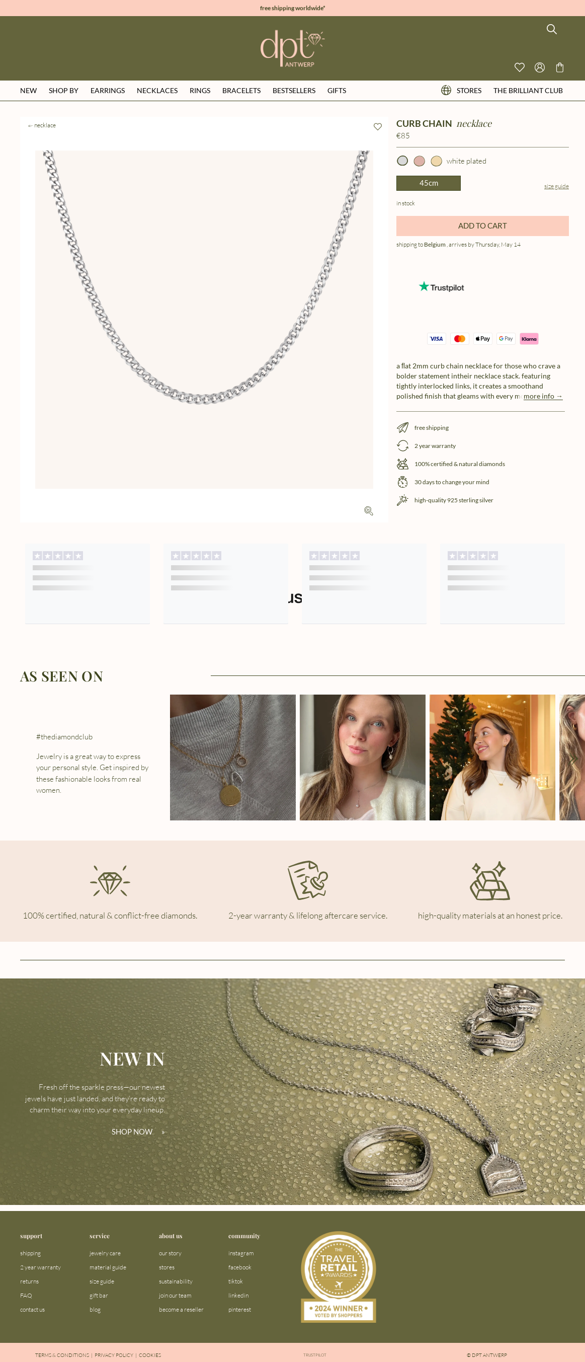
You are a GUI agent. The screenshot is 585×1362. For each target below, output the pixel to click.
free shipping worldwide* (292, 8)
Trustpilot (315, 1355)
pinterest (239, 1309)
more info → (543, 396)
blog (95, 1309)
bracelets (241, 90)
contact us (32, 1309)
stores (461, 90)
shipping (30, 1253)
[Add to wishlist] (378, 127)
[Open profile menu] (540, 67)
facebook (240, 1267)
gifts (336, 90)
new (28, 90)
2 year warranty (40, 1267)
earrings (108, 90)
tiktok (235, 1281)
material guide (108, 1267)
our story (170, 1253)
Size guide (556, 186)
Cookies (150, 1355)
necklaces (157, 90)
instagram (241, 1253)
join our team (175, 1295)
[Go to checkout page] (560, 67)
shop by (63, 90)
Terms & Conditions (62, 1355)
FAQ (26, 1295)
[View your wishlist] (520, 67)
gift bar (99, 1295)
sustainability (176, 1281)
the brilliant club (528, 90)
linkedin (238, 1295)
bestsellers (294, 90)
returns (29, 1281)
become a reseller (181, 1309)
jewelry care (105, 1253)
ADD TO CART (482, 225)
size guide (102, 1281)
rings (200, 90)
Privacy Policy (114, 1355)
